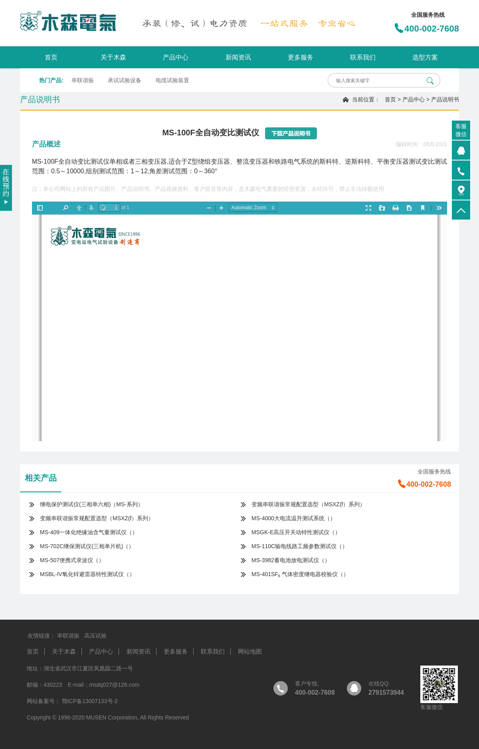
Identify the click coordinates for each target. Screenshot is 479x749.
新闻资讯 (238, 57)
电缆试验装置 (172, 80)
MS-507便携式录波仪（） (72, 560)
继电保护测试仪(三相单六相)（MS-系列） (91, 504)
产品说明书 (445, 99)
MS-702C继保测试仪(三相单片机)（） (87, 546)
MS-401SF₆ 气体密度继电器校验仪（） (300, 574)
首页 (51, 57)
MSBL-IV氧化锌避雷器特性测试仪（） (87, 574)
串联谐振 (82, 80)
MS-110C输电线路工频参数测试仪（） (299, 546)
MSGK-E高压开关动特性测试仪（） (295, 532)
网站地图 (250, 651)
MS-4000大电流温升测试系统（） (293, 518)
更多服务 (300, 57)
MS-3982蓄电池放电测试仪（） (290, 560)
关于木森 (113, 57)
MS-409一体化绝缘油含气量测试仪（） (89, 532)
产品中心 (175, 57)
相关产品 (41, 478)
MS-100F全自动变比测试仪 (70, 161)
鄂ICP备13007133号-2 (89, 701)
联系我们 (363, 57)
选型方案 (425, 57)
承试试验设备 (124, 80)
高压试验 (95, 635)
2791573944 (386, 692)
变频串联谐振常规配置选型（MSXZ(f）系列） (308, 504)
